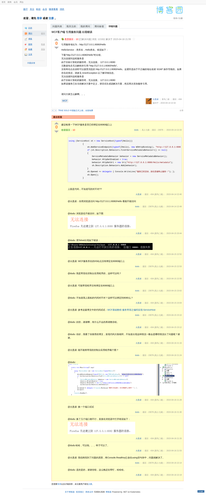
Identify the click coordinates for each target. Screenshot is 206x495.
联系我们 (80, 492)
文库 (30, 54)
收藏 (30, 49)
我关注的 (71, 26)
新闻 (9, 2)
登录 (39, 18)
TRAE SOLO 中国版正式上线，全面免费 (75, 110)
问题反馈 (31, 63)
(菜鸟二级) (158, 194)
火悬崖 (156, 99)
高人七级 (146, 130)
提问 (43, 33)
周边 (21, 2)
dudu (136, 130)
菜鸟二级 (165, 99)
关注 (32, 9)
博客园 (108, 492)
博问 (30, 33)
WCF (64, 100)
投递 (43, 44)
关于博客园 (70, 492)
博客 (30, 39)
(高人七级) (158, 206)
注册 (51, 18)
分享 (181, 110)
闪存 (30, 28)
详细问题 (112, 26)
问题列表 (57, 26)
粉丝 (38, 9)
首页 (3, 2)
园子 (25, 9)
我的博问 (85, 26)
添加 (43, 49)
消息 (62, 9)
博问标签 (99, 26)
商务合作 (89, 492)
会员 (16, 2)
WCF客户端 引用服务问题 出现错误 (72, 32)
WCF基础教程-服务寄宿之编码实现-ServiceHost (131, 310)
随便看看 (53, 9)
